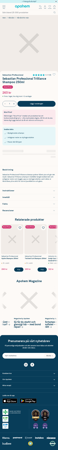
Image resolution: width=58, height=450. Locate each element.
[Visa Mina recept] (29, 386)
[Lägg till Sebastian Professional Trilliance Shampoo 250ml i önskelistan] (54, 74)
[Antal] (9, 104)
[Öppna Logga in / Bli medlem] (45, 6)
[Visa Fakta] (29, 204)
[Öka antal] (13, 103)
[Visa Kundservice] (29, 373)
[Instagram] (26, 364)
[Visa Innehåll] (29, 197)
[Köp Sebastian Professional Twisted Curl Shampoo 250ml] (42, 270)
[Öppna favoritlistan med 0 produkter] (49, 6)
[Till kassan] (54, 6)
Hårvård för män (23, 18)
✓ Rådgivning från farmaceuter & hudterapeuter (29, 1)
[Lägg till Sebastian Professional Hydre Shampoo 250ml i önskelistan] (19, 227)
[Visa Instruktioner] (29, 190)
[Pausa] (56, 1)
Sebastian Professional (12, 75)
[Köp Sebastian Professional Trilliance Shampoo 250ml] (36, 104)
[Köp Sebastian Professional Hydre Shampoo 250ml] (18, 270)
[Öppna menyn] (4, 6)
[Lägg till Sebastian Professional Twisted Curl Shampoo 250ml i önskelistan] (43, 227)
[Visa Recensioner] (29, 210)
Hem (4, 18)
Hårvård (11, 18)
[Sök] (54, 12)
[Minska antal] (5, 103)
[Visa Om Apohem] (29, 379)
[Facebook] (32, 364)
